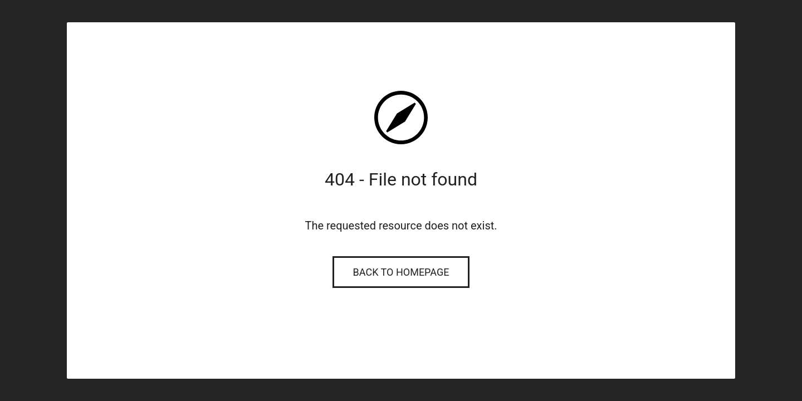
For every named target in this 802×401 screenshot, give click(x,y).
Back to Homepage (401, 272)
